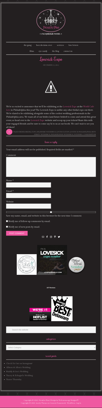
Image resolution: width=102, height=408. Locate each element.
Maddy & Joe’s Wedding (17, 372)
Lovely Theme (41, 403)
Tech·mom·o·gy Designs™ (68, 400)
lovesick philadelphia (80, 132)
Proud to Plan (44, 400)
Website (10, 202)
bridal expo (30, 132)
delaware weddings (46, 132)
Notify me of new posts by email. (24, 227)
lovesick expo (62, 132)
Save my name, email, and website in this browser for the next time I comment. (44, 216)
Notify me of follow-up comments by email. (29, 221)
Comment (11, 155)
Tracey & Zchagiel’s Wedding (19, 376)
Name (10, 181)
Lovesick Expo (70, 107)
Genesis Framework (58, 403)
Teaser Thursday (14, 380)
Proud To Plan (51, 22)
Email (10, 191)
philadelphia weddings (62, 135)
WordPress (71, 403)
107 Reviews (51, 288)
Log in (78, 403)
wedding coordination (85, 135)
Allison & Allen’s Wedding (18, 368)
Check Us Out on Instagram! (19, 363)
